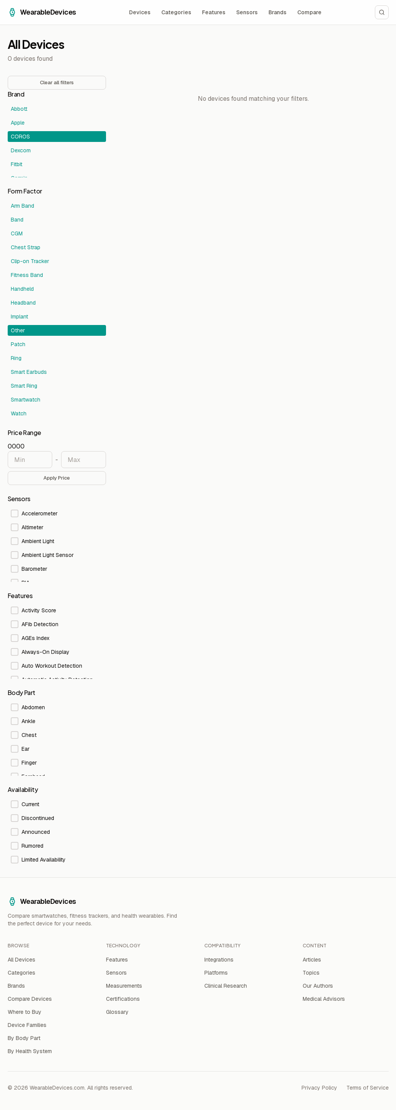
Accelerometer (34, 513)
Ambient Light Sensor (42, 555)
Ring (16, 358)
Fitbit (16, 164)
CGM (17, 233)
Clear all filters (57, 82)
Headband (23, 302)
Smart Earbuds (29, 371)
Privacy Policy (319, 1087)
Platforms (216, 972)
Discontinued (32, 818)
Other (18, 330)
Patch (18, 344)
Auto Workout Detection (46, 666)
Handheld (22, 288)
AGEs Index (30, 638)
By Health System (30, 1051)
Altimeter (27, 527)
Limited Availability (38, 859)
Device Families (27, 1025)
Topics (311, 972)
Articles (312, 959)
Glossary (117, 1011)
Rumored (27, 846)
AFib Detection (34, 624)
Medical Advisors (324, 998)
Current (25, 804)
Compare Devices (30, 998)
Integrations (219, 959)
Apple (18, 122)
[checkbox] (14, 513)
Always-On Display (40, 652)
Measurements (124, 985)
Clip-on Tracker (30, 261)
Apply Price (56, 478)
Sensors (247, 12)
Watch (19, 413)
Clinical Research (225, 985)
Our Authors (318, 985)
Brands (277, 12)
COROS (20, 136)
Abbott (19, 108)
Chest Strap (25, 247)
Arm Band (22, 205)
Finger (24, 763)
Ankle (23, 721)
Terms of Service (367, 1087)
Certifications (123, 998)
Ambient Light (32, 541)
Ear (20, 749)
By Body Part (24, 1038)
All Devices (21, 959)
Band (17, 219)
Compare (309, 12)
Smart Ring (24, 385)
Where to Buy (24, 1011)
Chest (23, 735)
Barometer (29, 569)
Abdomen (28, 707)
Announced (30, 832)
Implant (19, 316)
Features (213, 12)
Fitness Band (27, 275)
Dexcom (21, 150)
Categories (176, 12)
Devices (140, 12)
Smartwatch (25, 399)
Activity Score (33, 610)
